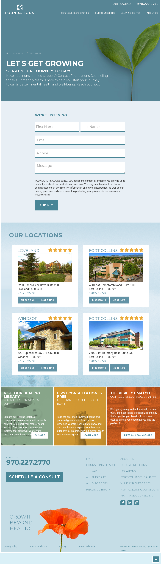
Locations (128, 471)
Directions (28, 300)
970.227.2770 (147, 4)
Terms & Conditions (38, 546)
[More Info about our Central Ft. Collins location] (103, 250)
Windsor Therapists (135, 483)
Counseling (19, 53)
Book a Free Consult (136, 465)
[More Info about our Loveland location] (28, 250)
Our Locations (122, 4)
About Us (152, 13)
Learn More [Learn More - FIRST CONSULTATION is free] (90, 435)
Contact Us (35, 53)
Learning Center (131, 13)
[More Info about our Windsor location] (27, 318)
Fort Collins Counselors (139, 489)
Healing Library (98, 489)
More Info (47, 300)
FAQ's (90, 458)
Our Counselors (105, 13)
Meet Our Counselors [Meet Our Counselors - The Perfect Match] (138, 435)
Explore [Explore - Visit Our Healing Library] (39, 435)
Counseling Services (101, 465)
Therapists (94, 471)
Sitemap (63, 546)
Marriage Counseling (136, 495)
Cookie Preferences (87, 546)
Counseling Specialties (75, 13)
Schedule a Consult (34, 476)
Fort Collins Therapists (138, 477)
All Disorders (97, 483)
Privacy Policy (11, 546)
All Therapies (96, 477)
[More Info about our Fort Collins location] (103, 318)
